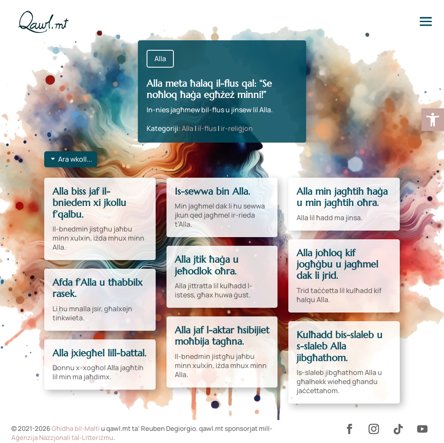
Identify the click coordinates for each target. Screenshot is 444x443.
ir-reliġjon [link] (237, 128)
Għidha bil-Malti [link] (76, 428)
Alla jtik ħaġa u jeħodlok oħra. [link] (206, 265)
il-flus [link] (207, 128)
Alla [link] (160, 58)
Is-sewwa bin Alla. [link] (212, 191)
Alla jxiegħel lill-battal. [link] (99, 353)
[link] (432, 119)
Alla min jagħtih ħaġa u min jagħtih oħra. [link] (342, 197)
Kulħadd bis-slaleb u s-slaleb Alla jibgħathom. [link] (339, 346)
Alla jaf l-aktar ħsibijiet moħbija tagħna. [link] (222, 335)
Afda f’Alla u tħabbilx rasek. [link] (97, 288)
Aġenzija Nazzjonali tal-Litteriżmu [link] (62, 437)
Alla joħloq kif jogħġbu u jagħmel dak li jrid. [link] (337, 264)
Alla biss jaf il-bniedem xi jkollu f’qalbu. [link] (89, 203)
